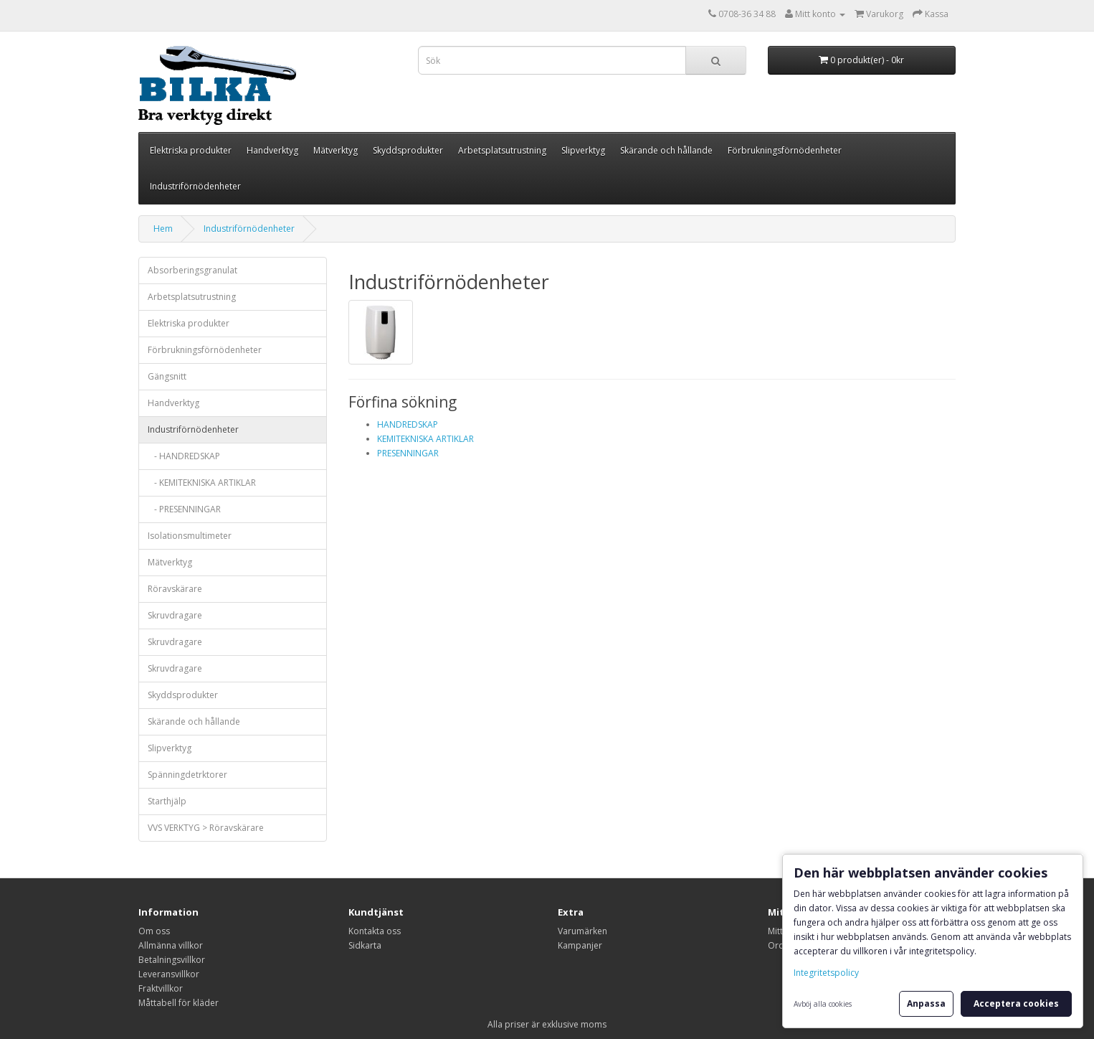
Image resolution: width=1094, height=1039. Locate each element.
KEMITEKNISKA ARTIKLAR (425, 439)
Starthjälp (167, 801)
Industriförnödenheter (195, 186)
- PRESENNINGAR (184, 509)
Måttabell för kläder (178, 1003)
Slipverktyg (583, 150)
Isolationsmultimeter (190, 536)
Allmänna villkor (170, 945)
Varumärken (582, 931)
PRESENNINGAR (408, 453)
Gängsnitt (167, 376)
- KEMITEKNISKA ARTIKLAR (202, 482)
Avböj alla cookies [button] (823, 1004)
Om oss (154, 931)
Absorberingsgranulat (192, 270)
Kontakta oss (374, 931)
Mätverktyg (335, 150)
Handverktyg (272, 150)
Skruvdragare (175, 615)
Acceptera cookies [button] (1016, 1003)
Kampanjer (580, 945)
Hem (163, 228)
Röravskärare (175, 589)
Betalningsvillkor (171, 960)
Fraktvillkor (160, 988)
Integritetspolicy (826, 973)
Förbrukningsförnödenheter (785, 150)
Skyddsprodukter (408, 150)
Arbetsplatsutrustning (502, 150)
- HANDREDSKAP (184, 456)
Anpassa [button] (926, 1003)
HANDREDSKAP (407, 424)
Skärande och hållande (666, 150)
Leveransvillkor (168, 974)
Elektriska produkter (191, 150)
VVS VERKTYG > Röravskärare (206, 828)
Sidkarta (364, 945)
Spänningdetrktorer (187, 774)
